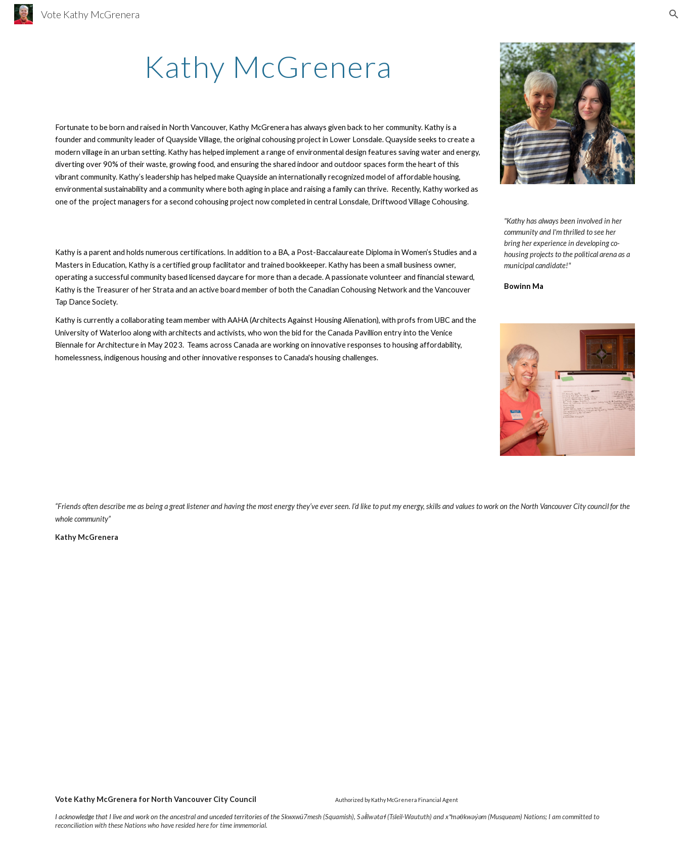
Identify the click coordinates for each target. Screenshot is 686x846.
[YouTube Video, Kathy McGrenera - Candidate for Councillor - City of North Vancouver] (193, 669)
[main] (268, 66)
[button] (674, 14)
